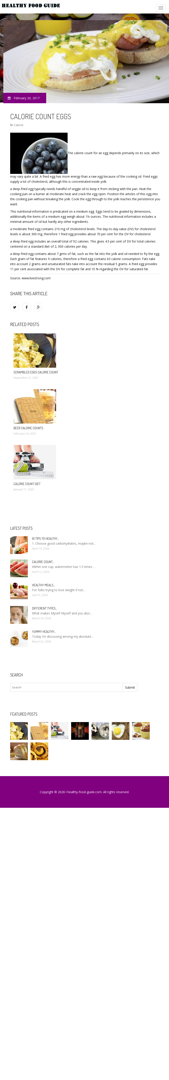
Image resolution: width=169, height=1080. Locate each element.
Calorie (18, 125)
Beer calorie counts (28, 428)
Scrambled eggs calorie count (35, 372)
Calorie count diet (27, 484)
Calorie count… (43, 562)
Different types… (44, 608)
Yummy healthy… (44, 631)
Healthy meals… (43, 585)
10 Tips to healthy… (45, 538)
